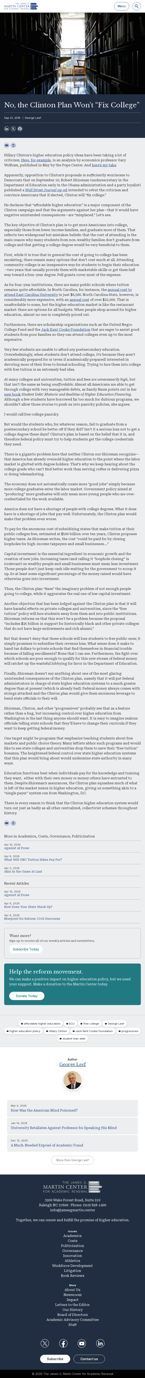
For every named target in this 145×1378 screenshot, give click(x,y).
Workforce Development (72, 1266)
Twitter (44, 1343)
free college (91, 1023)
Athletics (72, 1261)
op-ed (46, 190)
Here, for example (36, 160)
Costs (43, 836)
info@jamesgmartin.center (72, 1210)
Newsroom (73, 1295)
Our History (73, 1310)
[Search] (137, 6)
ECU (72, 1023)
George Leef (33, 117)
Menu (122, 6)
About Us (72, 1290)
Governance (60, 836)
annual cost (79, 300)
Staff (72, 1325)
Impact (73, 1300)
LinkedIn (100, 1343)
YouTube (81, 1343)
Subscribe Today (26, 949)
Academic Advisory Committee (73, 1320)
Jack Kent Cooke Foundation (65, 330)
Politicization (83, 836)
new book (12, 394)
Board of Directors (72, 1315)
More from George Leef (72, 1160)
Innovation (72, 1256)
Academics (27, 836)
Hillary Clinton (58, 1031)
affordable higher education (42, 1023)
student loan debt (74, 1038)
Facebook (63, 1343)
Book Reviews (72, 1276)
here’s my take (104, 165)
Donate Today (27, 996)
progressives (130, 1031)
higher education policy (25, 1031)
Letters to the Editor (72, 1305)
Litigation (72, 1271)
